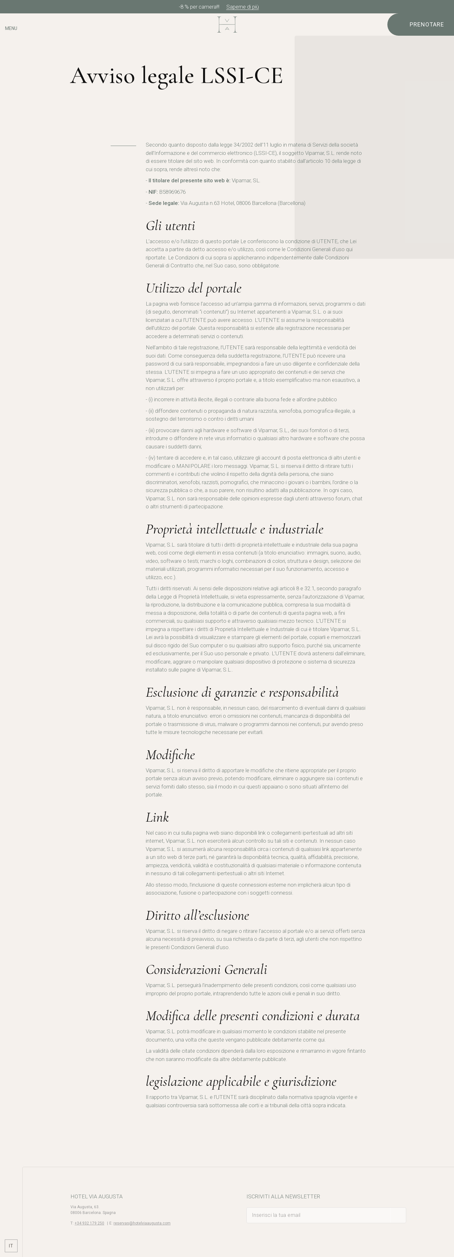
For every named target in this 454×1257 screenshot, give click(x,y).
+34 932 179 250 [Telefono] (89, 1223)
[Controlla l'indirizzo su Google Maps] (11, 47)
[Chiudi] (447, 7)
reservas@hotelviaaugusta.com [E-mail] (142, 1223)
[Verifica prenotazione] (420, 24)
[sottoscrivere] (398, 1215)
